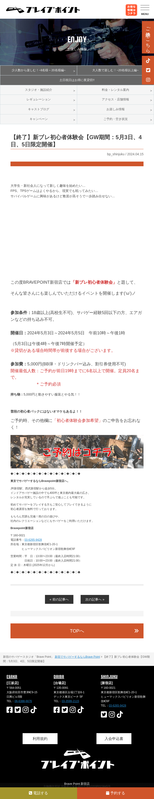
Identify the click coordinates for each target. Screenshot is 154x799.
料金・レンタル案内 (115, 90)
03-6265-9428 (33, 539)
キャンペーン (39, 119)
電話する (38, 793)
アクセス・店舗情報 (115, 99)
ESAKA (12, 676)
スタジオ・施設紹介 (38, 90)
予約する (115, 793)
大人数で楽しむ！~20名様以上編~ (115, 70)
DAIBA (59, 676)
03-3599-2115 (70, 701)
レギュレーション (39, 99)
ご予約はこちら (148, 37)
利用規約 (40, 739)
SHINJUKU (109, 676)
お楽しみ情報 (115, 109)
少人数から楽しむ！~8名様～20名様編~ (39, 70)
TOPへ (77, 630)
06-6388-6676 (23, 701)
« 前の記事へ (59, 599)
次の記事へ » (94, 599)
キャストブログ (38, 109)
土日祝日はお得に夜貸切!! (76, 80)
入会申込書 (114, 739)
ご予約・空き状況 (115, 119)
